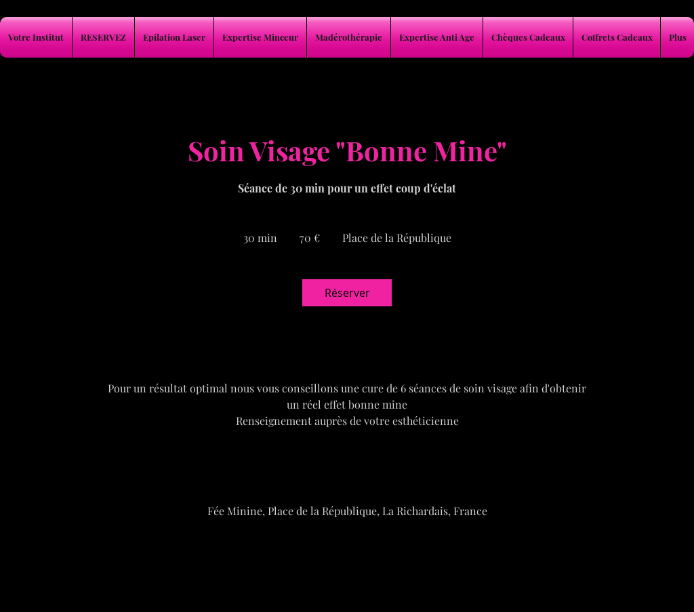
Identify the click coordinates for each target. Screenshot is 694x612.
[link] (347, 292)
